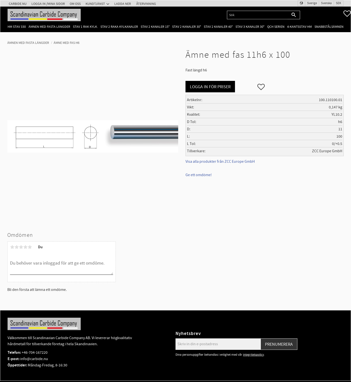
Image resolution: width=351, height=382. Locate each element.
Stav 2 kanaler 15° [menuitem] (155, 26)
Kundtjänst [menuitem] (95, 3)
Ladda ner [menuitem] (122, 3)
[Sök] (294, 15)
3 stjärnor (21, 247)
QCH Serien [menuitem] (275, 26)
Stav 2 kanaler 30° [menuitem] (186, 26)
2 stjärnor (16, 247)
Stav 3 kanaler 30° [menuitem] (249, 26)
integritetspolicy (253, 355)
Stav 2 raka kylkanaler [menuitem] (119, 26)
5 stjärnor (30, 247)
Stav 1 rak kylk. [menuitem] (85, 26)
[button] (347, 13)
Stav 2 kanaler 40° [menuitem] (218, 26)
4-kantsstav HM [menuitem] (299, 26)
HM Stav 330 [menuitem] (17, 26)
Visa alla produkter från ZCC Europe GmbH (220, 161)
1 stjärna (12, 247)
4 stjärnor (25, 247)
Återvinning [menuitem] (146, 3)
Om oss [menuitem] (75, 3)
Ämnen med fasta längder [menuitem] (49, 26)
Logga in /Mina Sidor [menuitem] (48, 3)
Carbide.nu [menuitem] (18, 3)
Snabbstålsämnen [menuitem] (328, 26)
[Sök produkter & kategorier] (257, 15)
